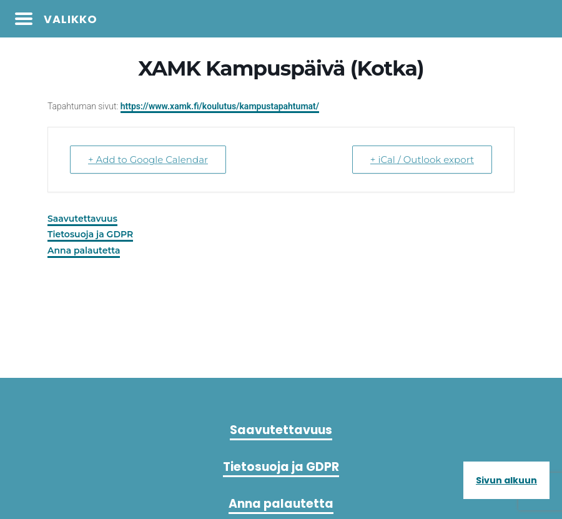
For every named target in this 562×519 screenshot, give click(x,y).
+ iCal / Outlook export (422, 160)
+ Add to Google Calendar (148, 160)
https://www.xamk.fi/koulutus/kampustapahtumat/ (220, 106)
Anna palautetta (83, 250)
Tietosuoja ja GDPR (90, 234)
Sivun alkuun (506, 480)
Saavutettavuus (82, 218)
